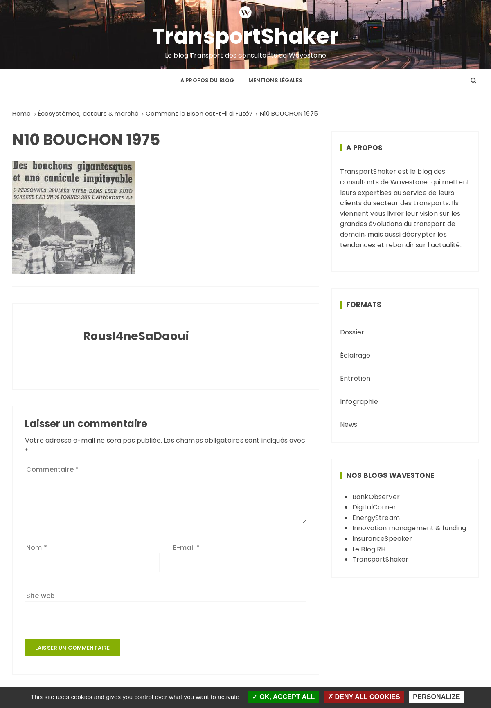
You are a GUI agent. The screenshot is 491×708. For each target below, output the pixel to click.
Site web (40, 595)
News (349, 424)
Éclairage (355, 355)
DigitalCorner (374, 507)
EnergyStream (376, 517)
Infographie (359, 401)
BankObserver (376, 497)
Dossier (352, 332)
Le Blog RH (369, 549)
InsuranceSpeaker (382, 538)
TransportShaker (245, 36)
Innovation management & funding (409, 528)
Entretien (355, 378)
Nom (36, 547)
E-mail (186, 547)
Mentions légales (275, 80)
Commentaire (52, 469)
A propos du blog (207, 80)
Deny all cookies (364, 696)
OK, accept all (283, 696)
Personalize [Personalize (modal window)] (436, 696)
